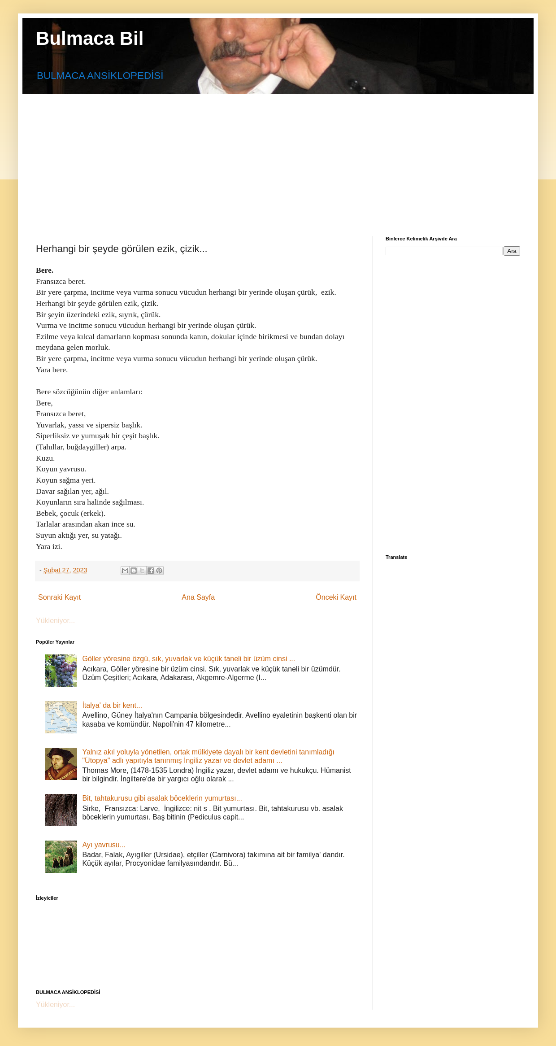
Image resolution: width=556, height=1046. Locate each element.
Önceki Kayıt (336, 597)
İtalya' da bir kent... (112, 705)
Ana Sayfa (198, 597)
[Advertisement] (249, 157)
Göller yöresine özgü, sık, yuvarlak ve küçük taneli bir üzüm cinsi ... (188, 658)
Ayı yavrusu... (104, 845)
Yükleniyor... (55, 620)
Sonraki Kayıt (59, 597)
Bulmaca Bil (89, 38)
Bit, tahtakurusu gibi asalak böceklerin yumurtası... (162, 798)
